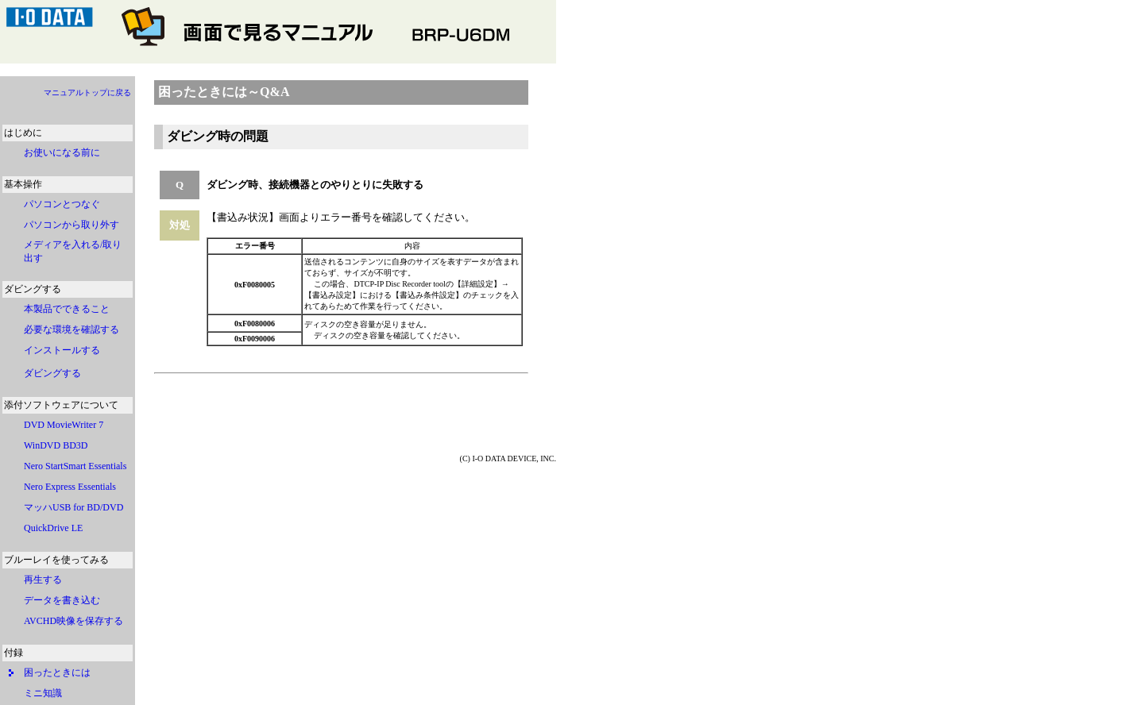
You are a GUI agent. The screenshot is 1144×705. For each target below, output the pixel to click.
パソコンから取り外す (71, 224)
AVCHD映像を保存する (73, 620)
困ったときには (57, 672)
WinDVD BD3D (56, 445)
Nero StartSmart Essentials (80, 466)
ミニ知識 (43, 693)
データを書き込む (62, 600)
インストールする (62, 350)
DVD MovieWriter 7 (63, 424)
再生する (43, 579)
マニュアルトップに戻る (87, 92)
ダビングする (52, 373)
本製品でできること (67, 308)
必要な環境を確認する (71, 329)
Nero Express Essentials (70, 486)
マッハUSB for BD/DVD (78, 507)
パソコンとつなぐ (62, 204)
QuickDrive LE (58, 528)
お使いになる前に (62, 152)
